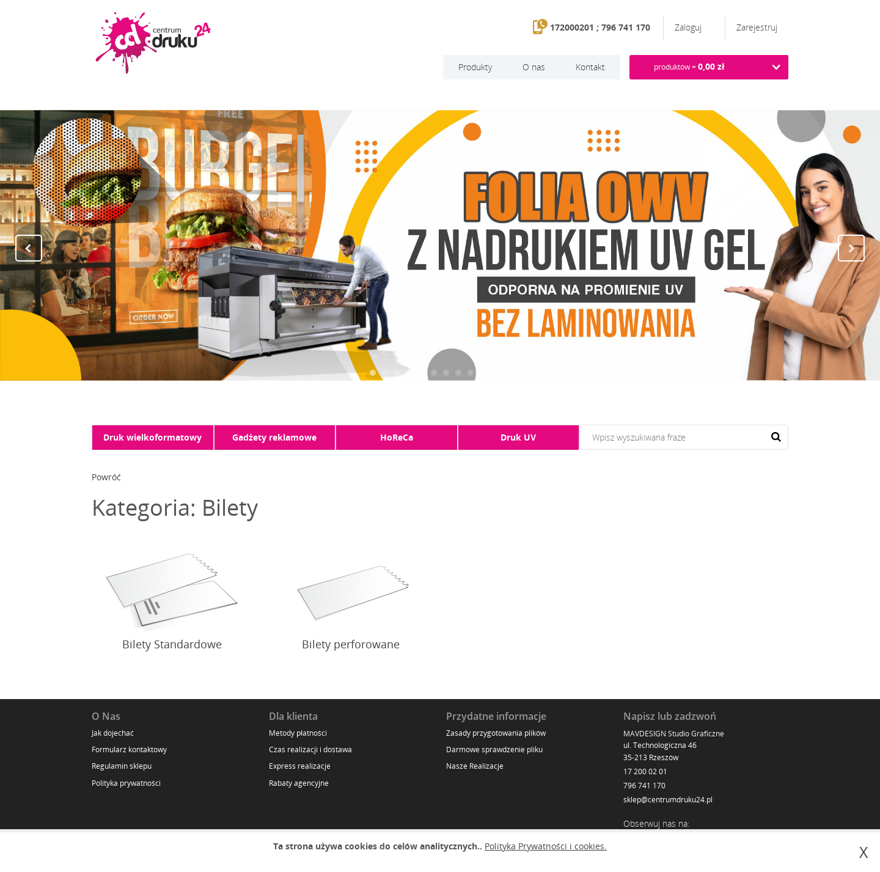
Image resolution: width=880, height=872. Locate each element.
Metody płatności (298, 733)
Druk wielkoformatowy (152, 437)
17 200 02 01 (645, 771)
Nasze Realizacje (475, 766)
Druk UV (518, 437)
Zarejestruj (756, 27)
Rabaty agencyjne (299, 783)
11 (495, 373)
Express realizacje (300, 766)
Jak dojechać (113, 733)
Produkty (475, 67)
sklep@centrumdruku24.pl (668, 799)
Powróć (106, 477)
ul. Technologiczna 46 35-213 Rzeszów (660, 751)
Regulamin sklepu (122, 766)
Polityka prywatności (126, 783)
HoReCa (396, 437)
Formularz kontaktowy (129, 749)
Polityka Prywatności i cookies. (546, 846)
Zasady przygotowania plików (496, 733)
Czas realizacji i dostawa (310, 749)
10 (483, 373)
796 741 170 (644, 785)
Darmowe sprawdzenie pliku (494, 749)
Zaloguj (689, 27)
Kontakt (590, 67)
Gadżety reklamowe (274, 437)
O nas (533, 67)
